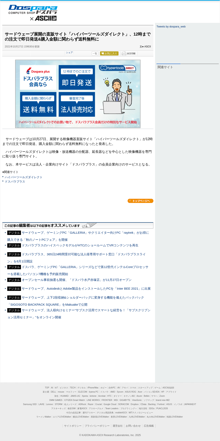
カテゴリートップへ (140, 201)
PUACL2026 (162, 408)
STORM (58, 404)
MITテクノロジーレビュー (141, 412)
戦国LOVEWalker (175, 417)
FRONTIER (106, 400)
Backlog (152, 404)
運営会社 (118, 425)
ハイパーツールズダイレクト (24, 177)
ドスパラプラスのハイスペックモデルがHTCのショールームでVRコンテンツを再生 (80, 245)
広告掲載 (149, 425)
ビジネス (64, 388)
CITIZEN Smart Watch (74, 400)
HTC (109, 396)
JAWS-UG (75, 396)
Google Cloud (110, 404)
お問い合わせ (133, 425)
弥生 (56, 396)
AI (52, 388)
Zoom (162, 396)
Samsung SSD (30, 404)
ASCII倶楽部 (168, 388)
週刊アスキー (89, 412)
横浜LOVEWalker (81, 417)
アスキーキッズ (58, 408)
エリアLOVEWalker (62, 417)
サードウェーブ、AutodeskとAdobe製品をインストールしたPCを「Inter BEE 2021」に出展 (86, 288)
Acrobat (101, 396)
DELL (53, 392)
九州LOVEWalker (137, 417)
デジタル (81, 388)
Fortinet (161, 404)
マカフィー (71, 392)
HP (162, 392)
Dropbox (135, 404)
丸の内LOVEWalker (156, 417)
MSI (116, 400)
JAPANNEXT (190, 404)
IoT (56, 388)
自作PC (112, 388)
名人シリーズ (70, 404)
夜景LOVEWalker (119, 417)
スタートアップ (145, 388)
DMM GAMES (55, 400)
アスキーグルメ (96, 408)
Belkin (146, 396)
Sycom (120, 392)
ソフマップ (149, 400)
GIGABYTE (125, 400)
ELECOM (82, 392)
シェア (69, 52)
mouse (61, 392)
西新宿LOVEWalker (100, 417)
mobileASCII (121, 412)
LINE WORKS (93, 400)
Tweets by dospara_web (171, 26)
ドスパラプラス (15, 181)
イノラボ (178, 404)
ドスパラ (104, 392)
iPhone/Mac (93, 388)
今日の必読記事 (73, 412)
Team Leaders (111, 408)
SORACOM (123, 404)
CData (143, 404)
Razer (90, 404)
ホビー (103, 388)
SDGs (152, 408)
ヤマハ (154, 396)
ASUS (169, 404)
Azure (139, 396)
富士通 (46, 392)
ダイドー (118, 396)
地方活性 (143, 408)
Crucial (98, 404)
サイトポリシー (73, 425)
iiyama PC (93, 392)
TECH (73, 388)
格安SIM (72, 408)
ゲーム (157, 388)
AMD (112, 392)
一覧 (95, 53)
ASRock (82, 404)
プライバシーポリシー (97, 425)
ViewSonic (137, 400)
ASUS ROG (130, 392)
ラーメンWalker (43, 417)
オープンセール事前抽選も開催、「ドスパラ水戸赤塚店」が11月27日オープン (77, 280)
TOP (47, 388)
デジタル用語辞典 (105, 412)
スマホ (133, 388)
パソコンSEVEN (151, 392)
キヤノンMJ (129, 396)
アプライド (171, 392)
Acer (140, 392)
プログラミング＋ (128, 408)
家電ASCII (82, 408)
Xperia (85, 396)
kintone (93, 396)
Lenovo (49, 404)
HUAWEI (64, 396)
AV (118, 388)
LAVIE (41, 404)
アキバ (125, 388)
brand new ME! (163, 400)
